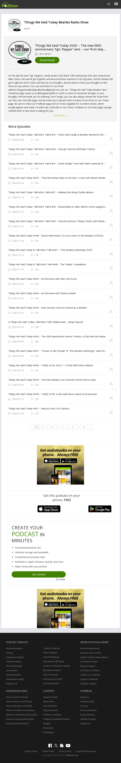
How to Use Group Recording (20, 719)
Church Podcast (50, 674)
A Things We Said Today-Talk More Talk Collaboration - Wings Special (45, 321)
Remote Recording (15, 679)
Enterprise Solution (15, 657)
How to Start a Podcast (17, 697)
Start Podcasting (51, 657)
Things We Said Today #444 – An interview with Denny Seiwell (41, 293)
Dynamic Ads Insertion (91, 652)
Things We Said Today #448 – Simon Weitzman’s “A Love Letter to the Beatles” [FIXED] (55, 235)
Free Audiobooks (51, 683)
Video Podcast (50, 652)
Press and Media (88, 710)
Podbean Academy (52, 714)
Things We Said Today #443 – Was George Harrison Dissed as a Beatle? (47, 307)
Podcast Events (50, 710)
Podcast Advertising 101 (17, 723)
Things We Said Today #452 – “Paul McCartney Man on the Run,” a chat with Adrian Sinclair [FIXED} (58, 177)
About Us (84, 697)
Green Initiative (87, 714)
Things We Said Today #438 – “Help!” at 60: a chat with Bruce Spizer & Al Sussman (52, 394)
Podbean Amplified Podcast (56, 719)
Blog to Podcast (87, 666)
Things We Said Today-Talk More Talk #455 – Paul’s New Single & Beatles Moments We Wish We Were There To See (58, 134)
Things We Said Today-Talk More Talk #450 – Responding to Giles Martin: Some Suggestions (58, 206)
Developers (48, 732)
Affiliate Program (88, 719)
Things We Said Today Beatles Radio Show (56, 22)
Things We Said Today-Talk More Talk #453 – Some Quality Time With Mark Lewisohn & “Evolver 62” (58, 163)
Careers (84, 705)
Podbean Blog (87, 701)
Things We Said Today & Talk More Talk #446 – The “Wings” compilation (47, 264)
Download (47, 60)
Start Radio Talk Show (53, 661)
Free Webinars (50, 705)
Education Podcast (52, 670)
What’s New (48, 701)
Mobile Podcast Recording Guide (21, 714)
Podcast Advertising (89, 648)
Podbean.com (71, 755)
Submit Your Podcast (90, 674)
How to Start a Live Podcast (19, 701)
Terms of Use (65, 751)
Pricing (9, 652)
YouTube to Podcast (89, 670)
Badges (46, 723)
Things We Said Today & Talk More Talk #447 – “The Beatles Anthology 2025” (50, 249)
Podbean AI (11, 683)
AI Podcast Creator (89, 661)
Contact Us (85, 723)
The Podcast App (14, 666)
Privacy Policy (31, 751)
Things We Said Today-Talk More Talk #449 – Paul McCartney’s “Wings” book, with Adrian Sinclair (58, 221)
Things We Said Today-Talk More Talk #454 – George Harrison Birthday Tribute (51, 149)
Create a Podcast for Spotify (56, 665)
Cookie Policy (48, 751)
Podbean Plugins (88, 683)
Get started (38, 574)
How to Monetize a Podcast (19, 705)
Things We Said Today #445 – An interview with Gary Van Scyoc (42, 278)
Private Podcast (13, 661)
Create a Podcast (51, 648)
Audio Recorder (13, 674)
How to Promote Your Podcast (20, 710)
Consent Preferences (86, 751)
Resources (48, 727)
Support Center (50, 697)
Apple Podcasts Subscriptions (94, 657)
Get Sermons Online (53, 679)
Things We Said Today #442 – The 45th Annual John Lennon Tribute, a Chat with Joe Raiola (56, 336)
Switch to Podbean (89, 679)
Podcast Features (14, 648)
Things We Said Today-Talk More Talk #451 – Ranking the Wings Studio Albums (51, 192)
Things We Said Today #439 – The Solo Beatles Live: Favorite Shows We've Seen (52, 379)
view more (60, 115)
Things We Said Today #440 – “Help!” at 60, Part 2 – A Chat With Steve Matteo (50, 365)
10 (84, 426)
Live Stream (11, 670)
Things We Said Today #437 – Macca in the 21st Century (38, 408)
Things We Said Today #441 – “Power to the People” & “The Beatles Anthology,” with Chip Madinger (58, 350)
